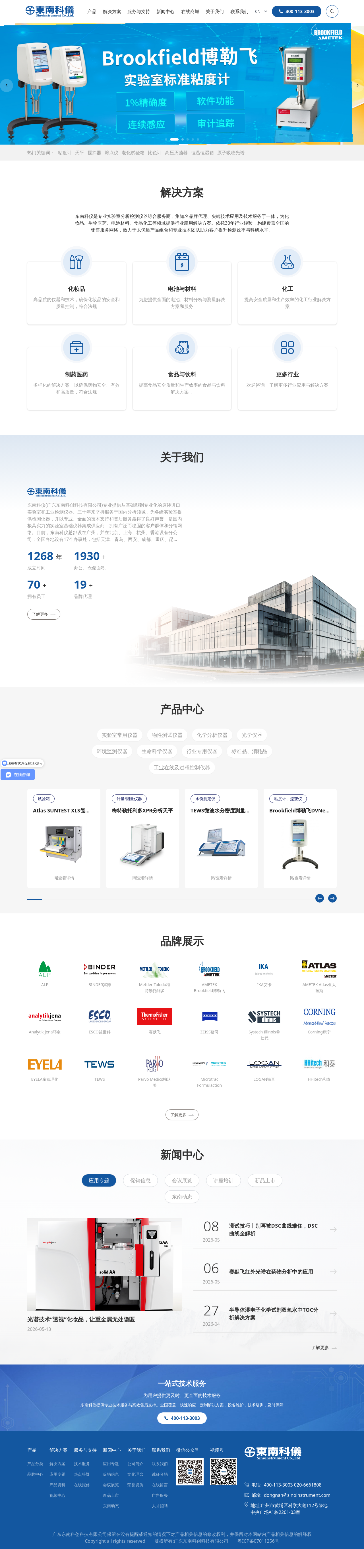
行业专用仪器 (202, 751)
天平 (79, 152)
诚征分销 (160, 1474)
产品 (91, 11)
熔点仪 (111, 152)
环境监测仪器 (112, 751)
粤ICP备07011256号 (258, 1541)
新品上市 (265, 1180)
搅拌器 (94, 152)
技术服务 (82, 1463)
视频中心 (57, 1495)
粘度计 (65, 152)
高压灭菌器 (176, 152)
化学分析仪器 (212, 734)
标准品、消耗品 (249, 751)
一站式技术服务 (182, 1383)
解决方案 (112, 11)
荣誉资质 (135, 1484)
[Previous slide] (6, 85)
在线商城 (190, 11)
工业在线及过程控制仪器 (182, 767)
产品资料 (57, 1484)
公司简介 (135, 1463)
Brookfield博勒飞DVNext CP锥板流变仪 (300, 810)
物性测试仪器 (167, 734)
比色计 (155, 152)
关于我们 (215, 11)
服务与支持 (138, 11)
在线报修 (82, 1484)
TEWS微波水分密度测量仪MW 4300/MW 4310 (221, 810)
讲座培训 (223, 1180)
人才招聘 (160, 1506)
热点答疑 (82, 1474)
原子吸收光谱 (231, 152)
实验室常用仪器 (120, 734)
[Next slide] (357, 85)
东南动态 (182, 1196)
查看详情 (64, 878)
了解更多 (43, 614)
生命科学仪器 (157, 751)
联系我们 (239, 11)
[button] (166, 139)
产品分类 (35, 1463)
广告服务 (160, 1495)
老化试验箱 (133, 152)
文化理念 (135, 1474)
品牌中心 (35, 1474)
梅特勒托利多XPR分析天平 (142, 810)
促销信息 (140, 1180)
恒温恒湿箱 (202, 152)
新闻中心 (165, 11)
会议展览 (182, 1180)
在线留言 (160, 1484)
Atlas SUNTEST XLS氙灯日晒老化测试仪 (64, 810)
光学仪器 (252, 734)
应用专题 (99, 1180)
